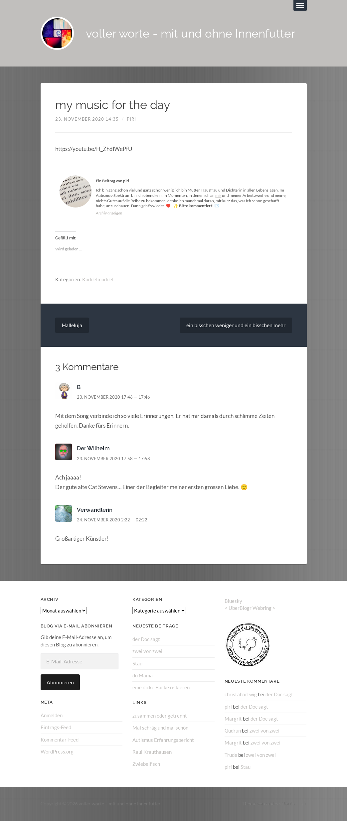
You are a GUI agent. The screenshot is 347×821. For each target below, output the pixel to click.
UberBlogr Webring (250, 608)
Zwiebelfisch (146, 764)
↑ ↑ (304, 803)
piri (131, 119)
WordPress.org (57, 751)
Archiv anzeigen (109, 212)
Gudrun (233, 731)
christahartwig (241, 694)
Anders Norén (280, 803)
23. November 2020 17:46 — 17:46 (113, 397)
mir (218, 195)
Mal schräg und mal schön (160, 728)
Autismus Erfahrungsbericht (163, 740)
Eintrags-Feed (56, 727)
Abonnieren (60, 682)
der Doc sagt (146, 639)
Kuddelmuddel (97, 279)
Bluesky (233, 601)
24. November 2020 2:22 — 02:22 (112, 519)
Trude (231, 755)
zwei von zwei (147, 651)
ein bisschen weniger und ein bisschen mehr (235, 325)
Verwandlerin (94, 509)
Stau (137, 663)
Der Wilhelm (93, 448)
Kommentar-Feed (60, 740)
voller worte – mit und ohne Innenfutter (120, 803)
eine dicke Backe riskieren (161, 687)
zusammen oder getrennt (159, 716)
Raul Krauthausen (152, 752)
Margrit (233, 719)
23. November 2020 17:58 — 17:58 (113, 458)
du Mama (142, 675)
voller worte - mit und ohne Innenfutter (190, 33)
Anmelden (52, 715)
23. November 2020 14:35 (87, 119)
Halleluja (72, 325)
